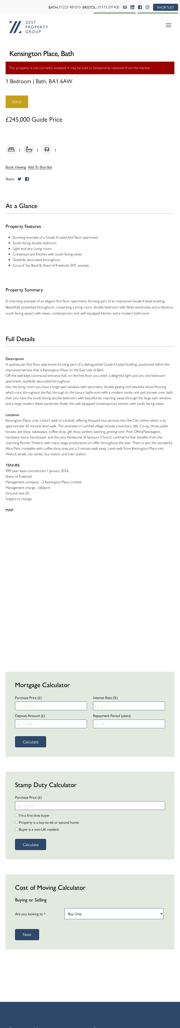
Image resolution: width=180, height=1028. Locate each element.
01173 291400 (108, 7)
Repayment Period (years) (112, 715)
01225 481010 (69, 7)
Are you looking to (30, 913)
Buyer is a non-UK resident (37, 829)
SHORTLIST (165, 7)
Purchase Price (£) (28, 697)
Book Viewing (16, 167)
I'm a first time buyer (32, 815)
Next (27, 934)
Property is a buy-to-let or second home (47, 822)
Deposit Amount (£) (30, 715)
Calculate (30, 742)
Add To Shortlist (40, 167)
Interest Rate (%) (105, 697)
